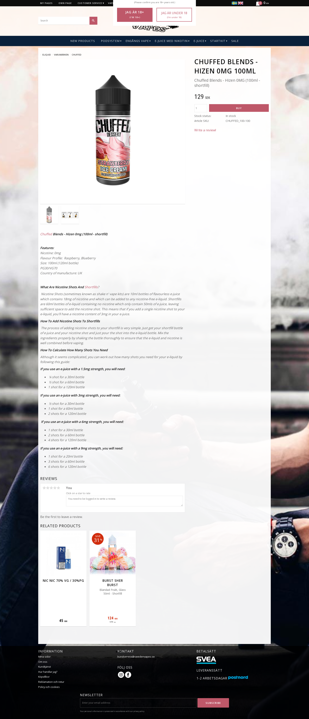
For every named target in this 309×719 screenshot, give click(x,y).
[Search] (93, 21)
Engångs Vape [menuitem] (137, 41)
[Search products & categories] (67, 21)
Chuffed (46, 234)
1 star (44, 488)
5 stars (58, 488)
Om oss (42, 661)
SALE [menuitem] (235, 41)
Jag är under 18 (174, 15)
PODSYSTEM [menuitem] (110, 41)
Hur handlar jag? (47, 672)
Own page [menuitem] (65, 3)
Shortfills (91, 287)
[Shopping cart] (261, 5)
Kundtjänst (44, 666)
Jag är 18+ (135, 14)
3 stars (51, 488)
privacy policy (138, 711)
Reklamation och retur (51, 682)
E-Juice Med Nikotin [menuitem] (171, 41)
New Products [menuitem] (82, 41)
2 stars (47, 488)
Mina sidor (44, 656)
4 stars (55, 488)
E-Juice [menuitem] (199, 41)
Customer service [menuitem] (90, 3)
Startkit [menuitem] (217, 41)
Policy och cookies (49, 687)
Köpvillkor (44, 676)
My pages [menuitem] (46, 3)
